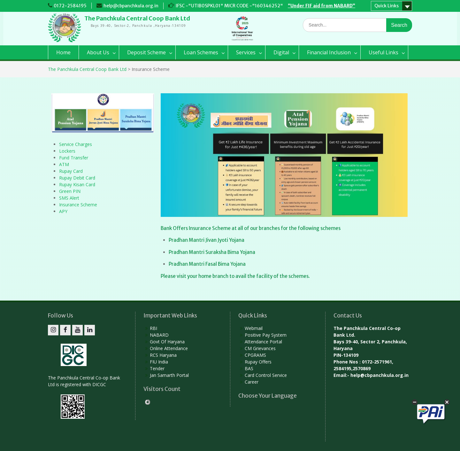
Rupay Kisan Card (77, 184)
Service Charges (75, 144)
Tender (157, 368)
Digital (281, 52)
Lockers (67, 151)
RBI (153, 328)
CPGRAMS (255, 355)
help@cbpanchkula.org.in (130, 6)
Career (251, 382)
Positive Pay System (266, 335)
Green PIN (69, 191)
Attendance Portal (263, 342)
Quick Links (386, 6)
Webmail (254, 328)
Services (246, 52)
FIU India (159, 362)
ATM (64, 164)
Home (63, 52)
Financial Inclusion (329, 52)
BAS (249, 368)
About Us (98, 52)
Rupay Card (71, 171)
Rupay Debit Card (77, 178)
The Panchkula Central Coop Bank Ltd (137, 18)
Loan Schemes (201, 52)
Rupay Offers (258, 362)
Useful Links (383, 52)
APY (63, 211)
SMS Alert (69, 198)
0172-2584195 (70, 6)
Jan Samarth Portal (169, 375)
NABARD (159, 335)
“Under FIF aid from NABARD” (321, 6)
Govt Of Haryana (167, 342)
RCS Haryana (163, 355)
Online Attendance (169, 348)
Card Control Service (266, 375)
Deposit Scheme (146, 52)
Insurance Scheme (78, 205)
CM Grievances (260, 348)
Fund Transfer (73, 158)
